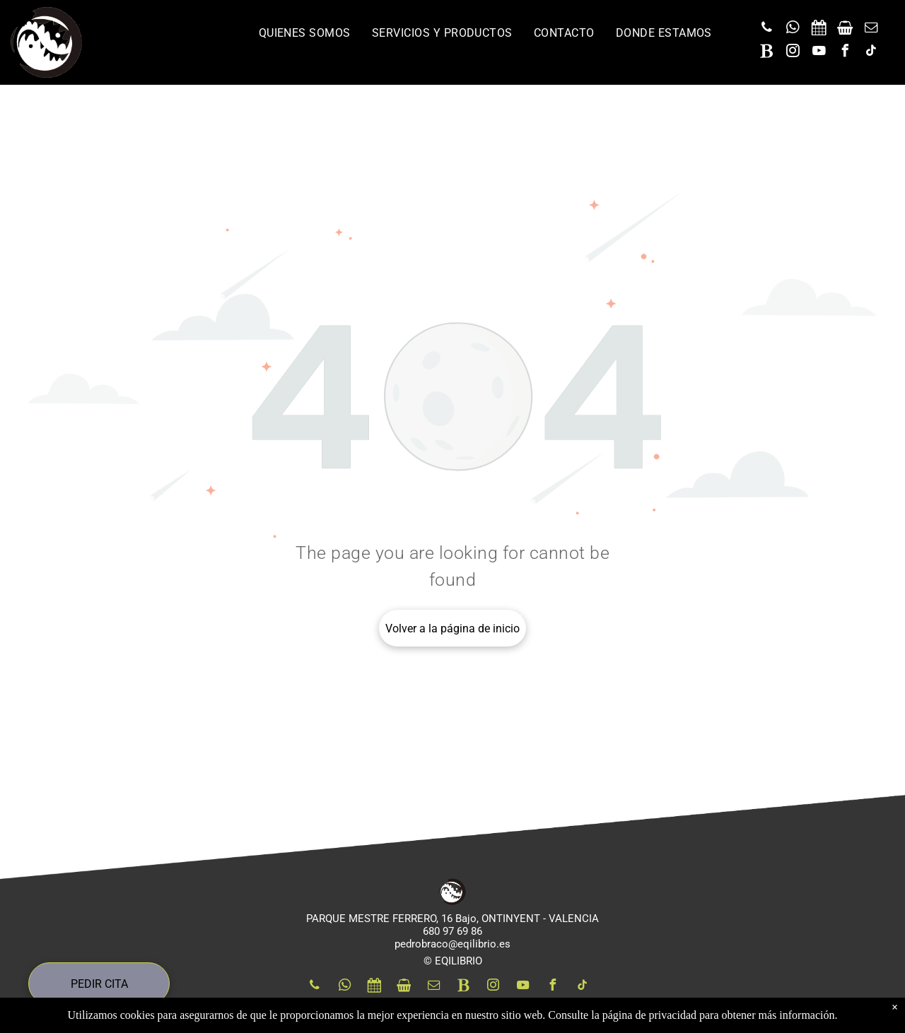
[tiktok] (871, 52)
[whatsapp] (792, 29)
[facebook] (845, 52)
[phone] (766, 29)
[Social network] (819, 29)
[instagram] (792, 52)
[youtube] (819, 52)
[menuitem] (304, 33)
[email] (871, 29)
